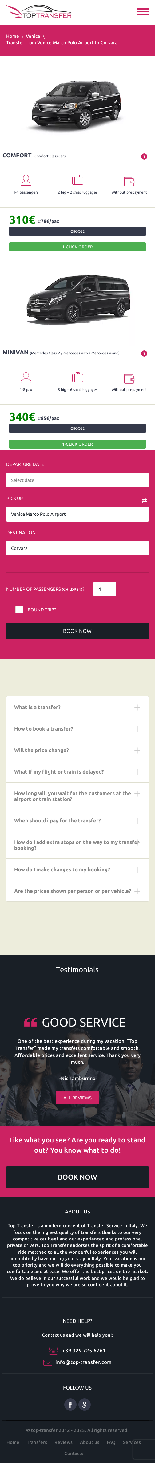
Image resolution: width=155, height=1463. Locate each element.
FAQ (111, 1442)
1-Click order (77, 246)
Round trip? (42, 609)
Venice (33, 36)
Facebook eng (70, 1404)
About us (89, 1442)
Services (132, 1442)
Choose (77, 231)
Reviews (63, 1442)
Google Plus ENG (84, 1404)
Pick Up (14, 498)
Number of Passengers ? (45, 589)
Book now (77, 631)
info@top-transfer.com (83, 1362)
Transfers (37, 1442)
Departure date (25, 464)
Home (12, 36)
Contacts (73, 1453)
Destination (21, 532)
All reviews (77, 1097)
